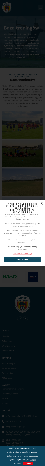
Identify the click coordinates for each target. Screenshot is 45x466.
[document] (22, 233)
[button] (42, 204)
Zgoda (28, 463)
